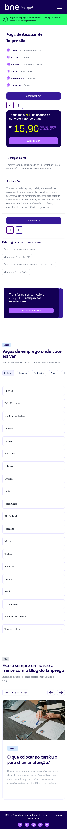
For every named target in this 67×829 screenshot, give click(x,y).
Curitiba (9, 391)
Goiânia (9, 478)
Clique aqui (47, 17)
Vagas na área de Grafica (16, 272)
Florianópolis (11, 604)
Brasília (9, 579)
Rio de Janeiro (12, 516)
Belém (8, 491)
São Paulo (10, 453)
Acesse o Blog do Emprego (15, 692)
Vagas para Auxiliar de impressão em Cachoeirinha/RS (29, 264)
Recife (8, 591)
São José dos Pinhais (15, 416)
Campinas (10, 441)
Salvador (9, 466)
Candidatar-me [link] (33, 96)
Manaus (9, 541)
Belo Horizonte (12, 403)
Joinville (9, 428)
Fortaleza (9, 529)
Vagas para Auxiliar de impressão (20, 249)
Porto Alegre (11, 503)
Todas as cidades (13, 629)
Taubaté (9, 554)
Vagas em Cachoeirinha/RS (17, 257)
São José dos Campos (15, 616)
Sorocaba (9, 566)
